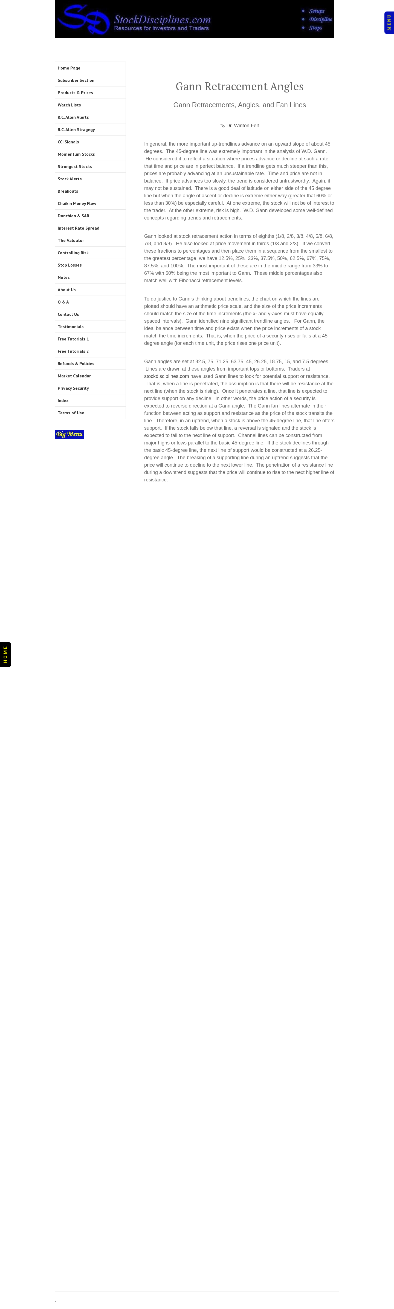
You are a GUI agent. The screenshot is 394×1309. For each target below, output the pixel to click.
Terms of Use (71, 412)
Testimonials (71, 326)
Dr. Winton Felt (242, 125)
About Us (67, 289)
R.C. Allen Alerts (73, 117)
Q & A (63, 302)
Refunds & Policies (76, 363)
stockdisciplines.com (166, 376)
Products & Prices (75, 92)
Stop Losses (70, 265)
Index (63, 400)
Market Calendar (74, 375)
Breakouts (68, 191)
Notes (64, 277)
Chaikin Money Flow (77, 203)
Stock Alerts (70, 178)
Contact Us (68, 314)
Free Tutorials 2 (73, 351)
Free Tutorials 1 (73, 339)
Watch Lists (69, 105)
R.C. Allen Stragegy (76, 129)
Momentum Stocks (76, 154)
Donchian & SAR (73, 215)
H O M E (5, 654)
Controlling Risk (73, 252)
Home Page (69, 68)
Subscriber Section (76, 80)
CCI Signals (68, 142)
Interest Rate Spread (78, 228)
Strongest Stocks (75, 166)
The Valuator (71, 240)
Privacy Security (73, 388)
